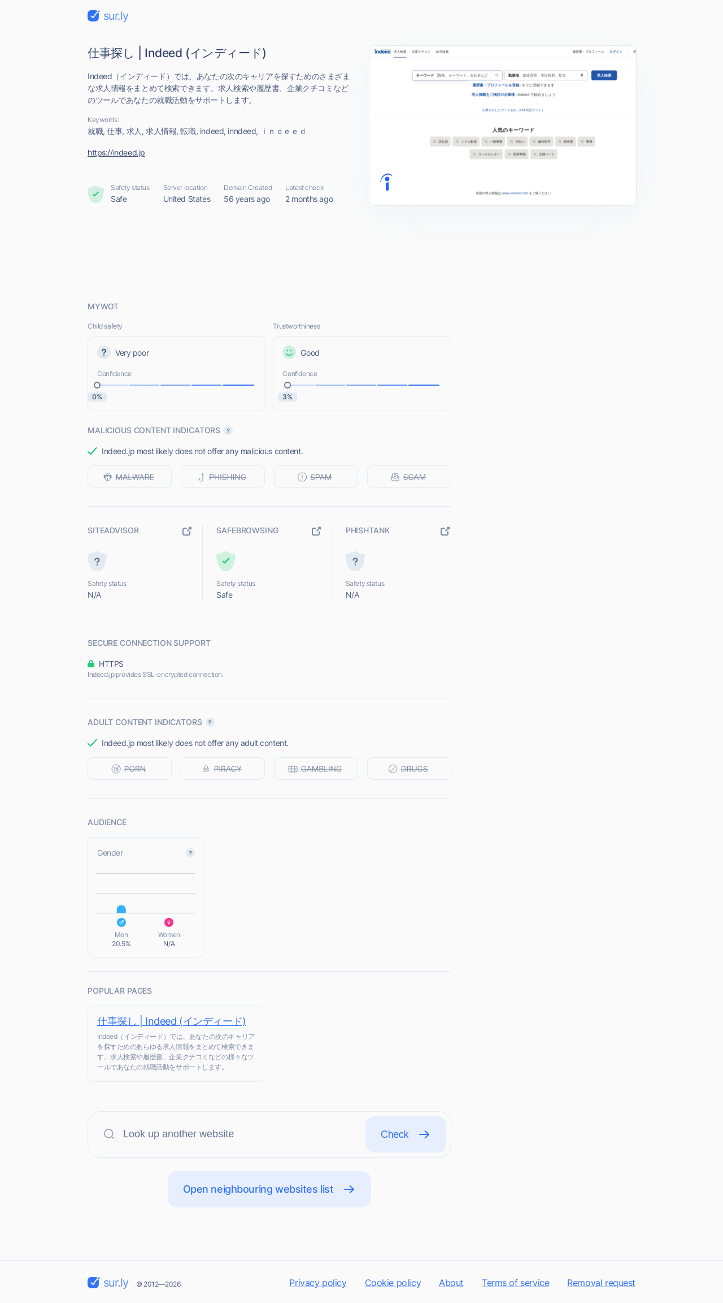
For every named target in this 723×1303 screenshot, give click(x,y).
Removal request (601, 1282)
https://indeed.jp (116, 152)
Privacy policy (317, 1282)
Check (406, 1134)
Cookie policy (393, 1282)
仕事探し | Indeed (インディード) (171, 1021)
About (451, 1282)
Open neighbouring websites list (269, 1189)
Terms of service (515, 1282)
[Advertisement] (361, 252)
